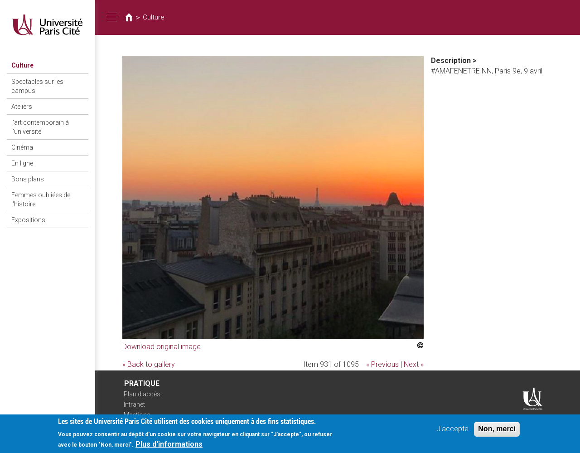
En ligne (22, 163)
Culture (22, 65)
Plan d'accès (142, 394)
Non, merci (497, 431)
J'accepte (452, 431)
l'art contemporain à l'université (40, 127)
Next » (414, 364)
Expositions (28, 220)
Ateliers (21, 106)
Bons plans (27, 179)
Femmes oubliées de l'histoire (40, 199)
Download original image (161, 346)
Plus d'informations (169, 447)
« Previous (382, 364)
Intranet (134, 404)
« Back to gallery (148, 364)
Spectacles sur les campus (37, 86)
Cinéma (22, 147)
